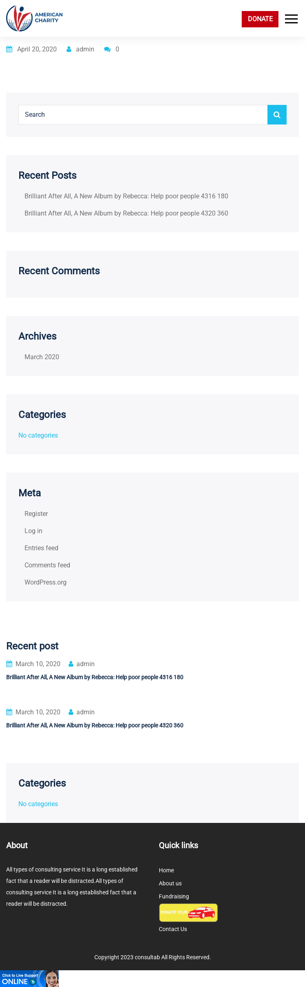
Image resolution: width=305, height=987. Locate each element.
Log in (33, 531)
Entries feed (41, 548)
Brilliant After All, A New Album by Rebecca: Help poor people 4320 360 (126, 213)
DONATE (260, 19)
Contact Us (173, 929)
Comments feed (47, 565)
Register (36, 514)
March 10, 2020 (33, 664)
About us (170, 883)
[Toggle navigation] (289, 19)
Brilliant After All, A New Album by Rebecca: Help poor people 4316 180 (126, 196)
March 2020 (41, 357)
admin (80, 49)
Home (166, 870)
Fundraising (174, 896)
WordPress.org (45, 582)
